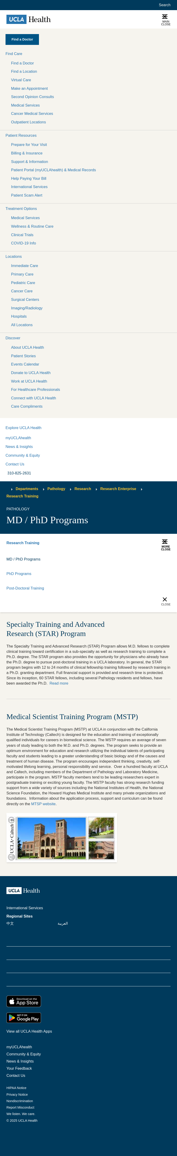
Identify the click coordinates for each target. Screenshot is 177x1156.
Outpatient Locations (28, 122)
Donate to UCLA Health (30, 373)
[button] (88, 54)
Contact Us (15, 464)
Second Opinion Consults (32, 97)
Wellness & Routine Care (32, 226)
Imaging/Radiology (27, 308)
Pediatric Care (23, 283)
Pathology (56, 489)
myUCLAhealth (18, 438)
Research (82, 489)
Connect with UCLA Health (33, 398)
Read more (59, 683)
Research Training (22, 496)
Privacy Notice (17, 1094)
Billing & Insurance (27, 153)
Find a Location (24, 71)
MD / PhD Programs (23, 559)
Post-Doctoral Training (25, 588)
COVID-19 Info (23, 243)
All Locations (21, 325)
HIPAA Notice (16, 1088)
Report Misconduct (20, 1107)
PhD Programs (18, 574)
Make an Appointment (29, 88)
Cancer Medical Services (32, 113)
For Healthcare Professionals (35, 389)
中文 (10, 923)
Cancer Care (21, 291)
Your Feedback (19, 1068)
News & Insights (19, 446)
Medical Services (25, 105)
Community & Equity (23, 455)
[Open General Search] (163, 5)
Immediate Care (24, 266)
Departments (27, 489)
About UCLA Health (27, 347)
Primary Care (22, 274)
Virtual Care (21, 80)
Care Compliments (27, 406)
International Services (29, 187)
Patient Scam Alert (26, 195)
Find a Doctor (22, 63)
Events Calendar (25, 364)
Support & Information (29, 162)
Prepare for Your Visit (29, 144)
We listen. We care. (20, 1114)
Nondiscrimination (19, 1101)
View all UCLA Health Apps (29, 1031)
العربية (63, 923)
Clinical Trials (22, 235)
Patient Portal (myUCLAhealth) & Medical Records (53, 170)
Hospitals (19, 316)
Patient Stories (23, 356)
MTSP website (43, 804)
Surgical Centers (25, 299)
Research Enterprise (118, 489)
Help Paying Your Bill (28, 178)
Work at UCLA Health (29, 381)
